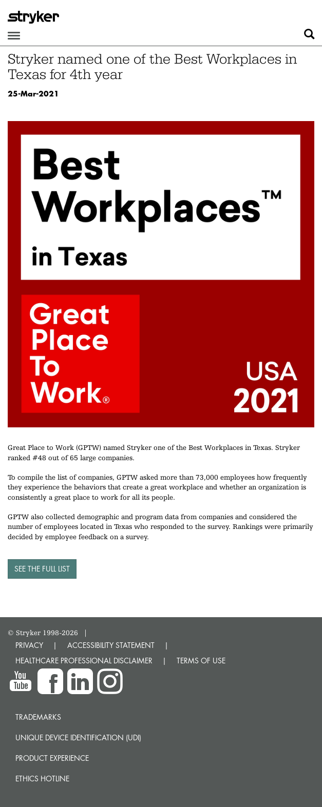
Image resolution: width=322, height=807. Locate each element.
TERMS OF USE (201, 660)
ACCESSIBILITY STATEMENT (111, 645)
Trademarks (38, 717)
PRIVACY (29, 645)
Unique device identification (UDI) (78, 737)
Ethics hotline (42, 778)
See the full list (42, 569)
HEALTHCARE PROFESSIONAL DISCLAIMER (84, 660)
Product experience (52, 758)
